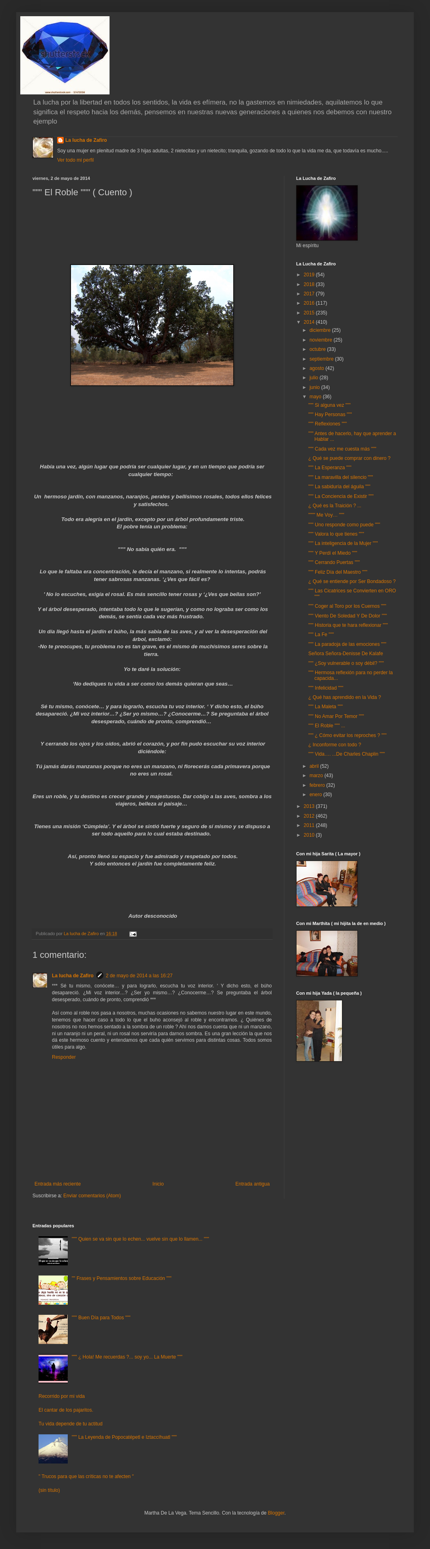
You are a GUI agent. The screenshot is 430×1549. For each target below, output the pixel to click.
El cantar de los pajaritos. (66, 1410)
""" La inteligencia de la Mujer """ (343, 543)
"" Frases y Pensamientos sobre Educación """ (122, 1278)
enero (316, 794)
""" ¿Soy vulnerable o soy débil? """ (346, 663)
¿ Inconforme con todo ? (334, 745)
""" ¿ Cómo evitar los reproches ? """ (347, 735)
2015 (310, 313)
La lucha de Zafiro (86, 140)
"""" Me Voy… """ (326, 515)
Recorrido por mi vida (62, 1396)
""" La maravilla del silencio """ (340, 477)
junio (315, 387)
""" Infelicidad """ (325, 688)
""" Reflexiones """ (327, 424)
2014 (310, 322)
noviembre (321, 340)
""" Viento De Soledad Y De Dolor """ (347, 616)
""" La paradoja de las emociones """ (347, 644)
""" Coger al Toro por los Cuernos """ (347, 606)
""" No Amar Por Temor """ (336, 716)
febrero (318, 785)
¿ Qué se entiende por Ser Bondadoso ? (352, 581)
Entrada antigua (252, 1184)
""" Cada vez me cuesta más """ (342, 449)
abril (315, 766)
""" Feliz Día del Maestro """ (338, 572)
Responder (64, 1057)
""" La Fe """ (321, 634)
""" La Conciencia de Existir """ (341, 496)
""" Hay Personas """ (330, 414)
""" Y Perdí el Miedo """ (332, 553)
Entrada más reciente (57, 1184)
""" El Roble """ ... (326, 726)
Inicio (158, 1184)
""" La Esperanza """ (329, 467)
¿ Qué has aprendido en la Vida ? (344, 697)
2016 (310, 303)
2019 (310, 275)
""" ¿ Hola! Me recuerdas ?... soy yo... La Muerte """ (127, 1357)
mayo (316, 397)
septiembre (322, 359)
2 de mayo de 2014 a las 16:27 (139, 976)
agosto (317, 368)
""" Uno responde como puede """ (344, 525)
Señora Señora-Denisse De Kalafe (345, 653)
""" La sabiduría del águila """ (339, 486)
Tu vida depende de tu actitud (71, 1424)
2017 (310, 294)
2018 (310, 284)
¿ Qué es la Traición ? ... (334, 505)
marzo (317, 775)
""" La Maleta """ (325, 706)
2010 (310, 835)
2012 (310, 816)
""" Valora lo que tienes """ (336, 534)
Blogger (276, 1513)
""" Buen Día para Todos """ (101, 1317)
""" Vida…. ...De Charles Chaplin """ (346, 754)
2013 (310, 806)
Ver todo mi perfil (75, 160)
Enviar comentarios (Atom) (92, 1196)
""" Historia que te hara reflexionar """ (348, 625)
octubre (318, 349)
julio (315, 377)
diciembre (321, 330)
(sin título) (49, 1490)
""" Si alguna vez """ (329, 405)
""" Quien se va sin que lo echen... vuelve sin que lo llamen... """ (140, 1239)
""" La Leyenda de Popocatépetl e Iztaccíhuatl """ (124, 1437)
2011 (310, 825)
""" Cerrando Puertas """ (334, 562)
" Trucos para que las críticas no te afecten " (86, 1476)
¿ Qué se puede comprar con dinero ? (349, 458)
